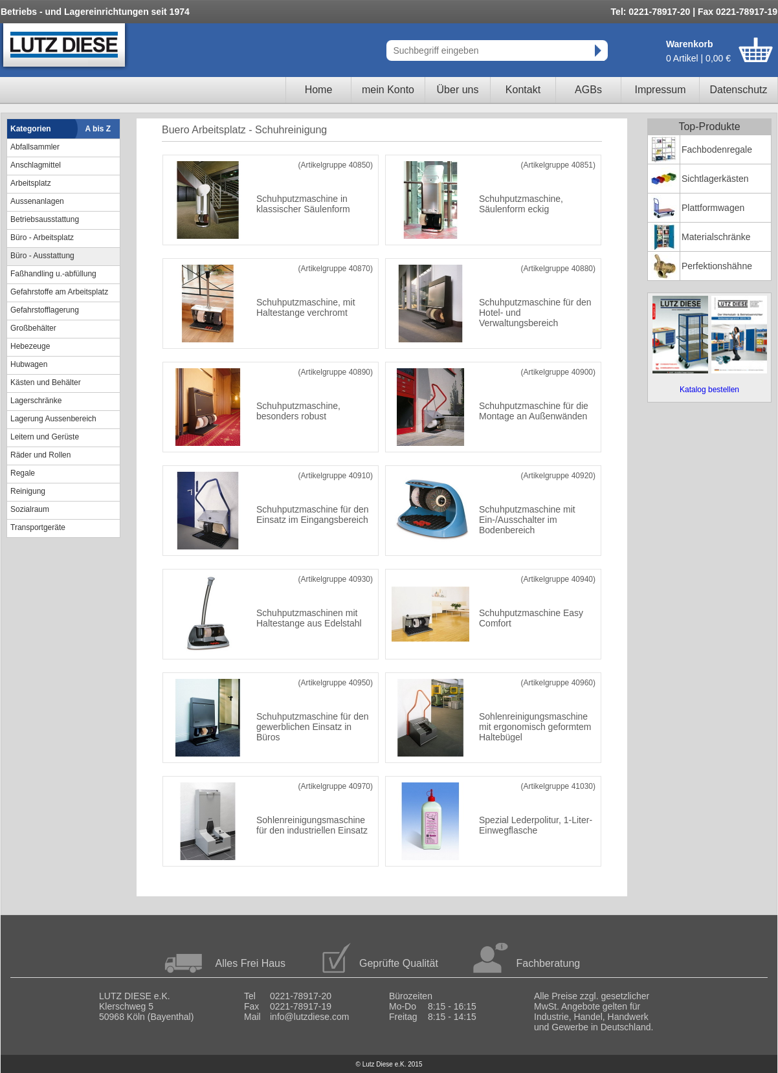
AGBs (588, 89)
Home (319, 89)
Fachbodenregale (717, 149)
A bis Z (98, 128)
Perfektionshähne (717, 266)
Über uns (458, 89)
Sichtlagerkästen (715, 178)
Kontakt (523, 89)
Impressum (659, 89)
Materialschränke (716, 237)
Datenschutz (739, 89)
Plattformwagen (713, 208)
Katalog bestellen (709, 389)
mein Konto (388, 89)
